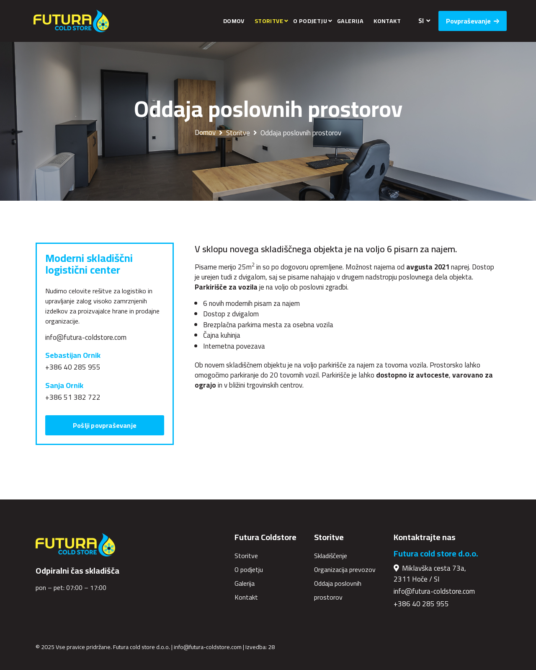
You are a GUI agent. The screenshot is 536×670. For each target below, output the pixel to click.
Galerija (350, 21)
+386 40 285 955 (72, 367)
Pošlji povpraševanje (105, 425)
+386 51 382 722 (72, 397)
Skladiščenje (330, 555)
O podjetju (310, 21)
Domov (234, 21)
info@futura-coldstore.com (85, 337)
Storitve (269, 21)
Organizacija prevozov (345, 569)
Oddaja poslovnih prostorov (300, 133)
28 (271, 647)
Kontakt (387, 21)
